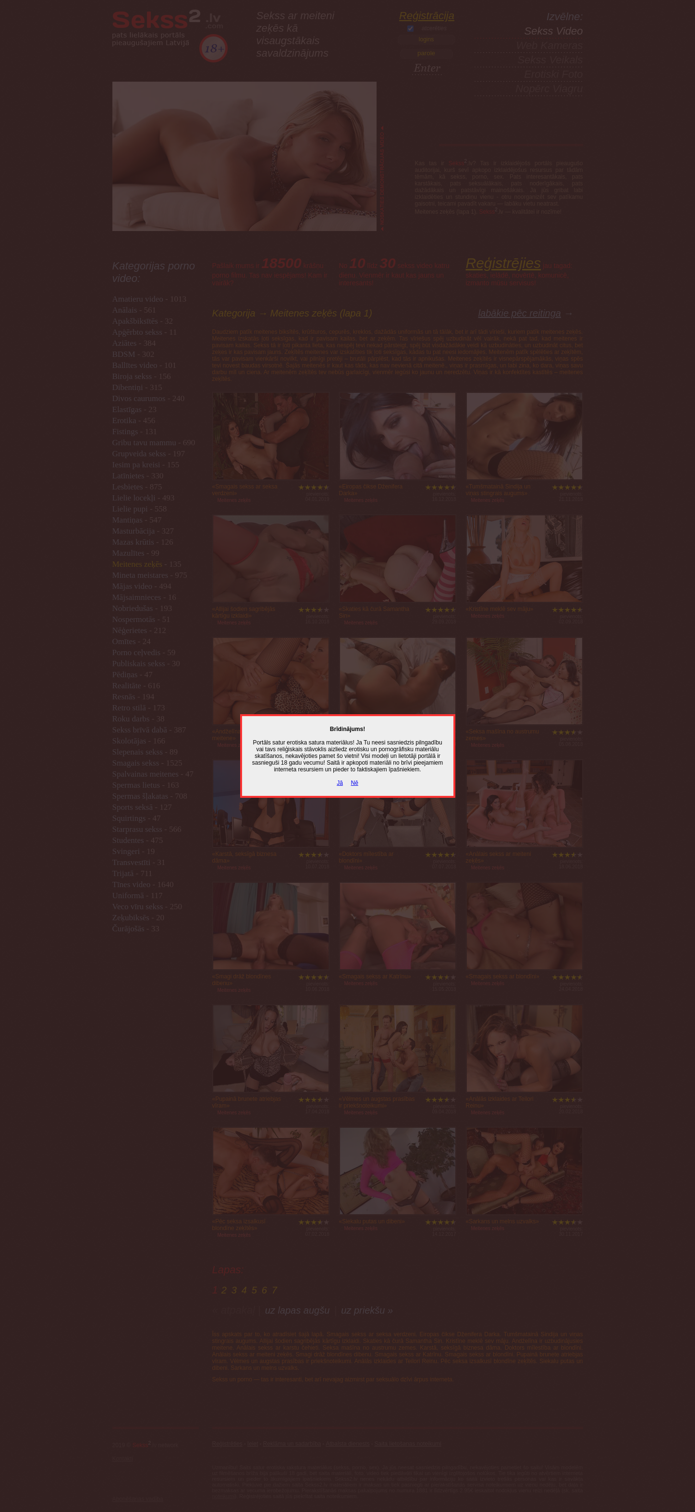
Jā (340, 783)
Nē (354, 783)
